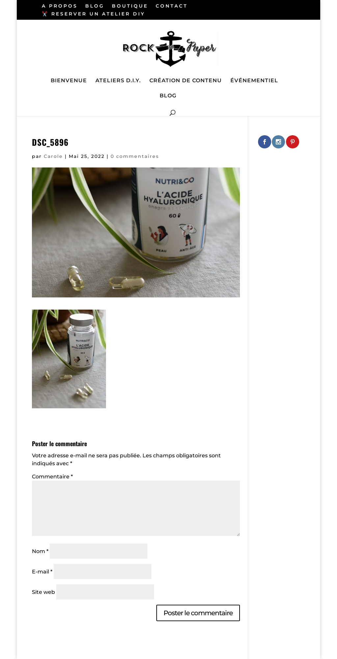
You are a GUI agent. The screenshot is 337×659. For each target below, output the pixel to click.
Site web (43, 592)
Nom (40, 551)
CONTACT (172, 6)
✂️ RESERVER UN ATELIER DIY (93, 14)
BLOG (94, 6)
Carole (53, 156)
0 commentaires (135, 156)
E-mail (42, 572)
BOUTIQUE (130, 6)
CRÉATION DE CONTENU (185, 81)
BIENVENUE (69, 81)
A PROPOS (60, 6)
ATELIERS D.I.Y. (118, 81)
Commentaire (52, 476)
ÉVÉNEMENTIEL (254, 81)
